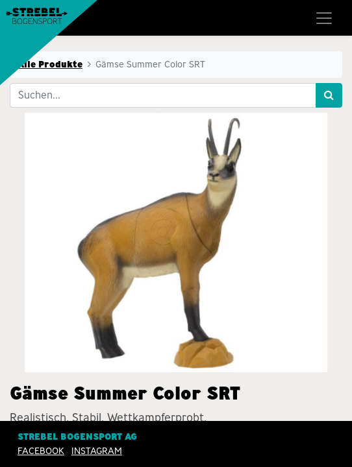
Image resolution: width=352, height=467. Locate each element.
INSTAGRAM (96, 451)
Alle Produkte (50, 64)
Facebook (41, 451)
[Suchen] (329, 95)
